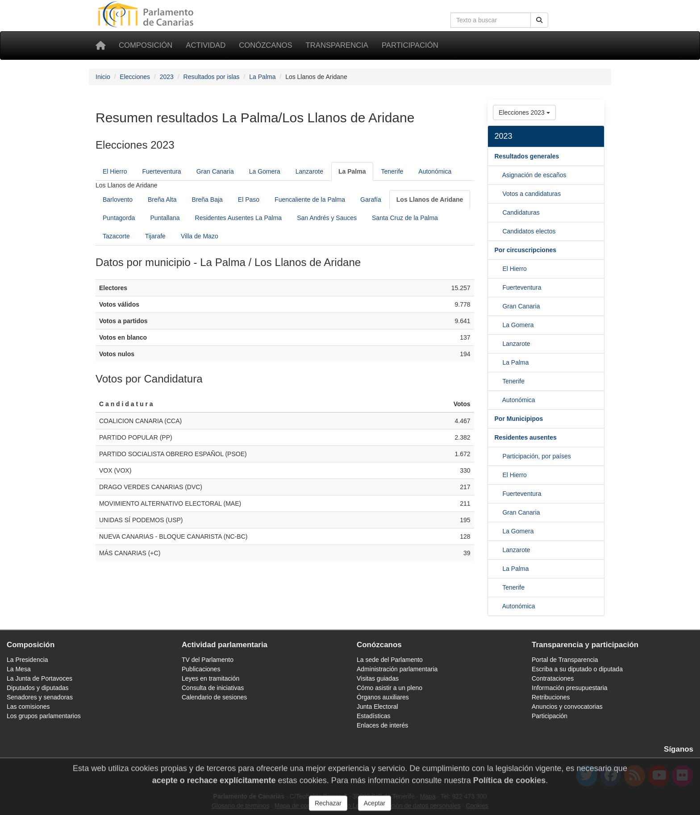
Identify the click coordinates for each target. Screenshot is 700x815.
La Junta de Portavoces (39, 678)
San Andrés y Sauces (327, 217)
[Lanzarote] (499, 362)
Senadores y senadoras (40, 697)
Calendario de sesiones (214, 697)
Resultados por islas (211, 76)
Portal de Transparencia (565, 659)
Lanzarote (309, 171)
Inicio (103, 76)
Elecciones (135, 76)
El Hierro (115, 171)
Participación (410, 45)
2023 (167, 76)
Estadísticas (373, 715)
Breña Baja (207, 199)
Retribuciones (551, 697)
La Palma (262, 76)
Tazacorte (116, 236)
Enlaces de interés (382, 725)
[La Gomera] (499, 343)
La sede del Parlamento (390, 659)
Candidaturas (520, 212)
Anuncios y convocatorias (567, 706)
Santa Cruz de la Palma (405, 217)
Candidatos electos (528, 231)
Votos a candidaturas (531, 193)
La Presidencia (27, 659)
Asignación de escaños (534, 175)
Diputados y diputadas (38, 687)
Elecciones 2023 (524, 112)
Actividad (205, 45)
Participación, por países (536, 456)
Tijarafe (155, 236)
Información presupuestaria (570, 687)
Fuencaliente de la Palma (310, 199)
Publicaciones (201, 669)
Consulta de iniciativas (213, 687)
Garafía (370, 199)
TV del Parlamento (207, 659)
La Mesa (19, 669)
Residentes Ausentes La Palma (238, 217)
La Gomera (264, 171)
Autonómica (434, 171)
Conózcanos (265, 45)
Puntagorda (119, 217)
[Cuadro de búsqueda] (490, 20)
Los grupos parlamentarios (44, 715)
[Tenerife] (498, 399)
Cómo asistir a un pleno (389, 687)
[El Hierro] (499, 287)
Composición (145, 45)
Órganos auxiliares (383, 697)
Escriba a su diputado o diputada (577, 669)
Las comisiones (28, 706)
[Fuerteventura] (499, 306)
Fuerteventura (161, 171)
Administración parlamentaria (397, 669)
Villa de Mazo (199, 236)
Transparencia (337, 45)
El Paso (248, 199)
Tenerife (392, 171)
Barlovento (118, 199)
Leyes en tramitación (210, 678)
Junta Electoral (377, 706)
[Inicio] (100, 45)
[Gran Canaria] (499, 324)
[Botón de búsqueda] (539, 20)
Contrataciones (553, 678)
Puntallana (164, 217)
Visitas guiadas (378, 678)
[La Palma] (352, 171)
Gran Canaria (215, 171)
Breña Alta (162, 199)
